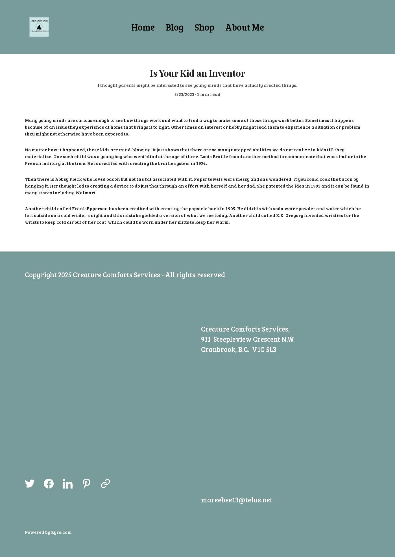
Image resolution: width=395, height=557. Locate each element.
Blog (175, 27)
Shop (204, 27)
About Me (244, 27)
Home (143, 27)
